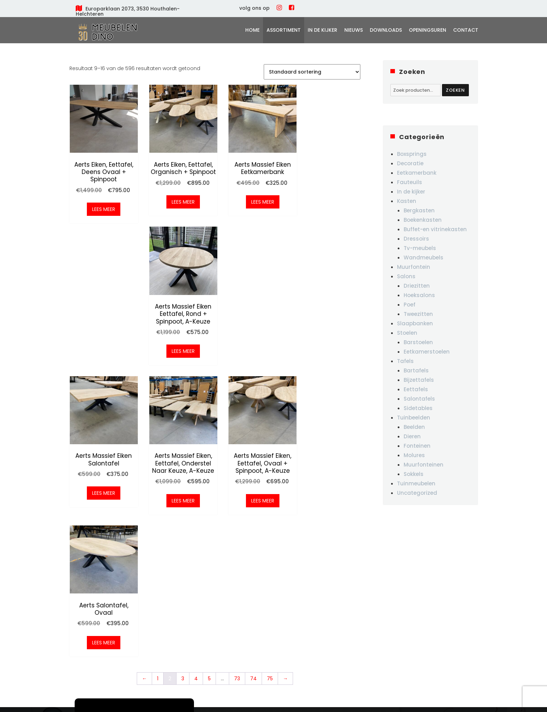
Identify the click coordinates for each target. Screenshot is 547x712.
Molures (414, 455)
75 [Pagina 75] (270, 385)
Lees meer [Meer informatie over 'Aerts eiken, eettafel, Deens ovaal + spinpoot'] (101, 204)
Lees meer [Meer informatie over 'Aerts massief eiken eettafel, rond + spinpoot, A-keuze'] (327, 204)
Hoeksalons (419, 295)
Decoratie (410, 163)
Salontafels (419, 398)
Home (252, 29)
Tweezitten (418, 314)
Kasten (406, 201)
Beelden (414, 427)
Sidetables (418, 408)
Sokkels (414, 474)
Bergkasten (419, 210)
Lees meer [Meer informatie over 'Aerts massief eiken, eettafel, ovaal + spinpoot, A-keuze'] (251, 349)
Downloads (386, 29)
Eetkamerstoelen (427, 351)
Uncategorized (417, 493)
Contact (465, 29)
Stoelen (407, 332)
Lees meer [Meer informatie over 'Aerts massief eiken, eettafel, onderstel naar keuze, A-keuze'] (176, 349)
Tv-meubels (420, 248)
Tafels (405, 361)
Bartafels (416, 370)
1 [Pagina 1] (157, 385)
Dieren (412, 436)
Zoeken (455, 90)
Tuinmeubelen (416, 483)
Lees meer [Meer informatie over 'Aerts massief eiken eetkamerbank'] (251, 197)
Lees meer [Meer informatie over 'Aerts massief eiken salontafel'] (101, 342)
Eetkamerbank (416, 172)
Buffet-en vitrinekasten (435, 229)
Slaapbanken (415, 323)
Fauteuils (409, 182)
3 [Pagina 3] (182, 385)
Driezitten (417, 285)
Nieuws (353, 29)
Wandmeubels (423, 257)
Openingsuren (427, 29)
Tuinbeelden (413, 417)
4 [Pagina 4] (196, 385)
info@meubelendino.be (317, 623)
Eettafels (416, 389)
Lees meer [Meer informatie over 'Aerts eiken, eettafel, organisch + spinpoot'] (176, 204)
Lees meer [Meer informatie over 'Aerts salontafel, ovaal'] (327, 342)
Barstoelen (418, 342)
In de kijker (322, 29)
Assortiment (284, 29)
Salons (406, 276)
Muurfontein (413, 267)
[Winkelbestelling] (312, 71)
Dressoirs (416, 238)
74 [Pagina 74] (253, 385)
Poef (409, 304)
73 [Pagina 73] (237, 385)
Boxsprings (412, 154)
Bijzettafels (419, 380)
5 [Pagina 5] (209, 385)
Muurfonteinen (423, 464)
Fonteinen (417, 445)
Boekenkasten (423, 220)
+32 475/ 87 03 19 (309, 610)
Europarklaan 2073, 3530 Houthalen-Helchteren (128, 11)
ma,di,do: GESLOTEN (397, 588)
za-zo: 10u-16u (391, 616)
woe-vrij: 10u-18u (393, 602)
